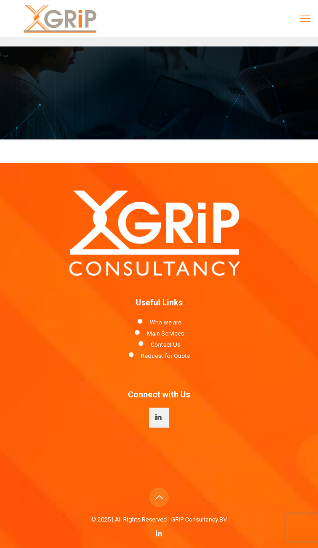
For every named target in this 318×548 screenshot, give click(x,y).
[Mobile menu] (305, 18)
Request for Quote (165, 355)
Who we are (165, 322)
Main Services (165, 333)
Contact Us (165, 344)
